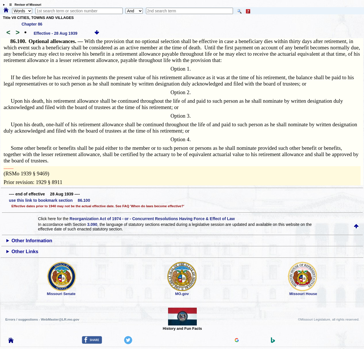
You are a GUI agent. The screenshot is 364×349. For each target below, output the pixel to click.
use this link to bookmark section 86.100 (49, 200)
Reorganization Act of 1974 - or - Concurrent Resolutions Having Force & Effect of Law (152, 218)
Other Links (24, 251)
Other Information (31, 240)
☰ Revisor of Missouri (23, 4)
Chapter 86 (32, 24)
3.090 (92, 224)
